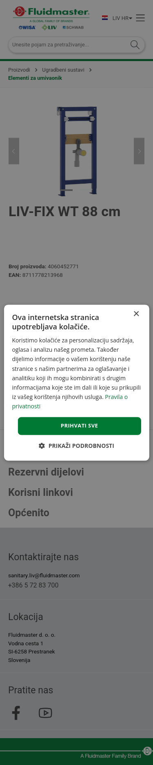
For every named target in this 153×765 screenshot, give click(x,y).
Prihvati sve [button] (79, 425)
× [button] (136, 314)
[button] (76, 445)
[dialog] (76, 382)
